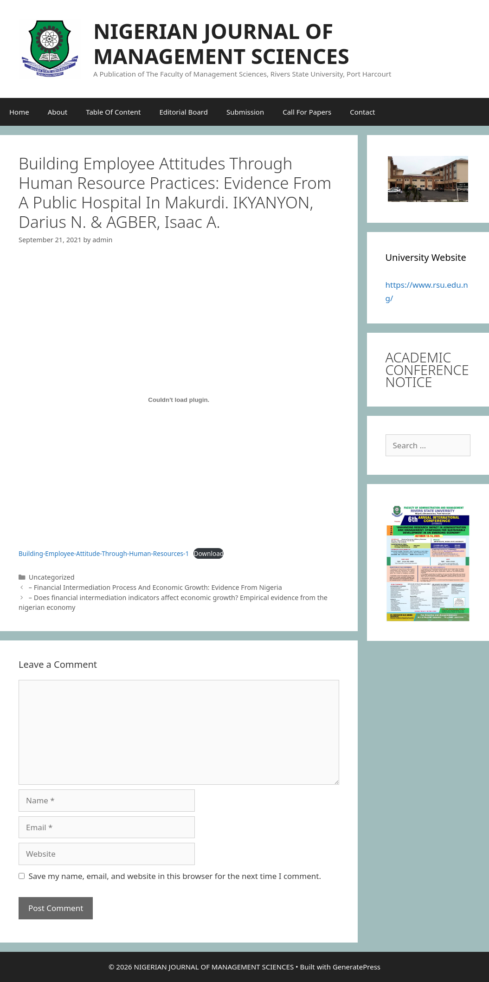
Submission (245, 111)
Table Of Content (113, 111)
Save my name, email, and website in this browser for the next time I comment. (175, 876)
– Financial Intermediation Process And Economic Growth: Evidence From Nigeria (155, 587)
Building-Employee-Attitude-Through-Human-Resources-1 (104, 553)
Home (19, 111)
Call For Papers (307, 111)
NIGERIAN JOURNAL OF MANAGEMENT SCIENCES (221, 43)
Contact (362, 111)
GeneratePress (356, 966)
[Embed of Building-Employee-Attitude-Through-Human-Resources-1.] (179, 400)
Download (208, 553)
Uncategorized (52, 577)
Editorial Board (183, 111)
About (58, 111)
